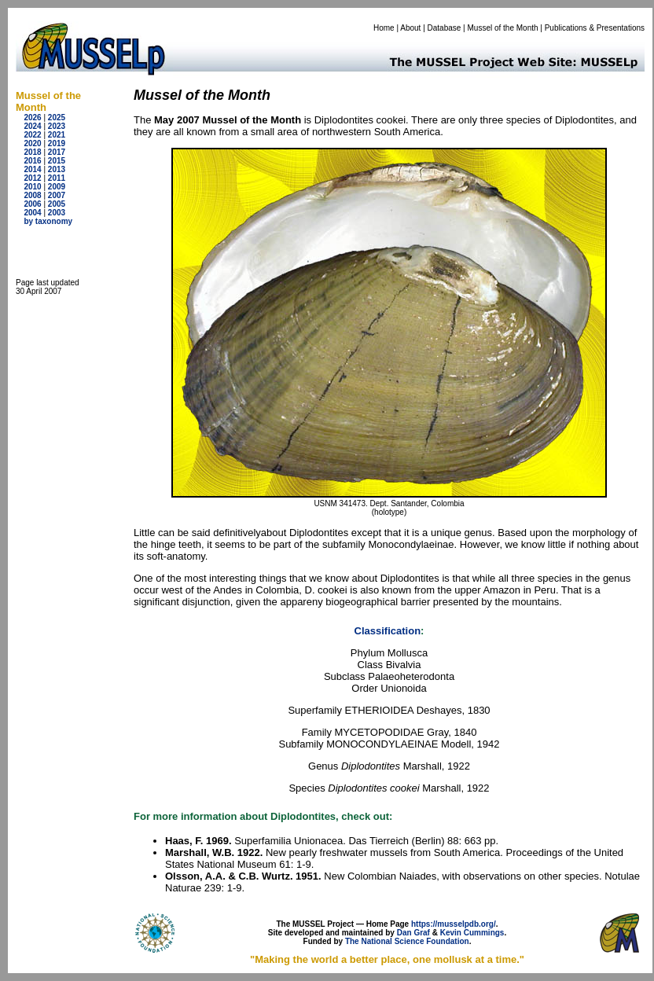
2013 (56, 169)
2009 (56, 186)
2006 (32, 204)
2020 (32, 143)
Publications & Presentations (595, 28)
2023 (56, 126)
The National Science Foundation (407, 941)
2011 (56, 178)
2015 (56, 160)
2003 (56, 212)
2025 (56, 117)
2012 (32, 178)
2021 (56, 134)
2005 (56, 204)
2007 (56, 195)
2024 (32, 126)
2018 (32, 152)
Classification (388, 631)
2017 (56, 152)
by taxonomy (48, 221)
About (410, 28)
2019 (56, 143)
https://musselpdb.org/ (453, 924)
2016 (32, 160)
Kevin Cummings (472, 932)
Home (384, 28)
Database (444, 28)
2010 (32, 186)
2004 (32, 212)
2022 (32, 134)
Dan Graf (413, 932)
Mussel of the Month (503, 28)
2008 (32, 195)
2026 (32, 117)
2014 (32, 169)
